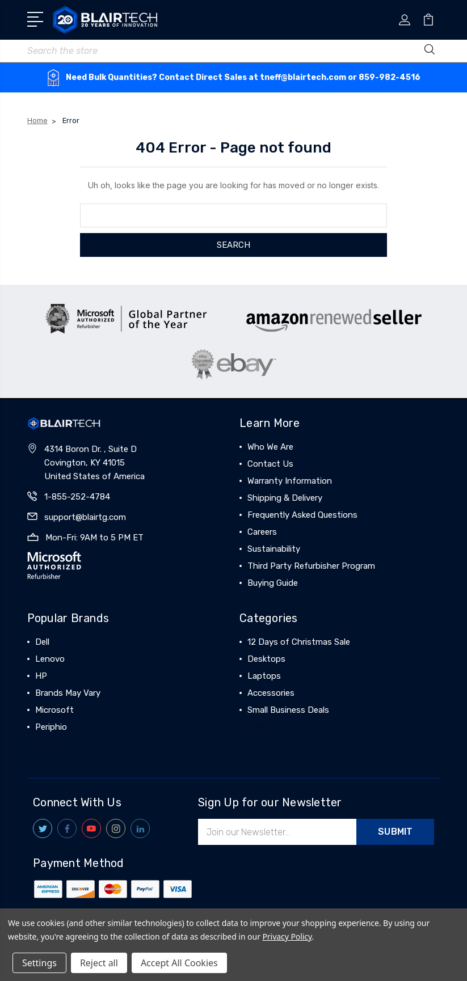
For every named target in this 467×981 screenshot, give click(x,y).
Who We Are (270, 447)
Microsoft (54, 710)
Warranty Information (289, 481)
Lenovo (50, 659)
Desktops (266, 659)
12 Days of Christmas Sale (298, 642)
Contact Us (270, 464)
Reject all (99, 963)
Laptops (264, 676)
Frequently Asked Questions (302, 515)
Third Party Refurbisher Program (311, 566)
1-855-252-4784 (77, 497)
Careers (262, 532)
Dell (42, 642)
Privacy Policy (287, 936)
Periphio (51, 727)
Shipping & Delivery (284, 498)
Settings (39, 963)
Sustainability (273, 549)
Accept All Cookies (179, 963)
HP (41, 676)
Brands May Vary (67, 693)
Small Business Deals (288, 710)
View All (51, 744)
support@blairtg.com (85, 517)
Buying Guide (272, 583)
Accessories (270, 693)
